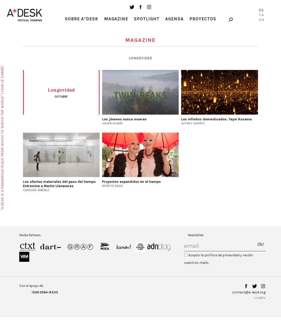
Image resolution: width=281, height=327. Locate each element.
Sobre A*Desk (81, 18)
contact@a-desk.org (248, 292)
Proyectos (202, 18)
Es (261, 10)
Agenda (174, 18)
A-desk (24, 15)
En (261, 20)
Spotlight (146, 18)
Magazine (116, 18)
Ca (261, 15)
